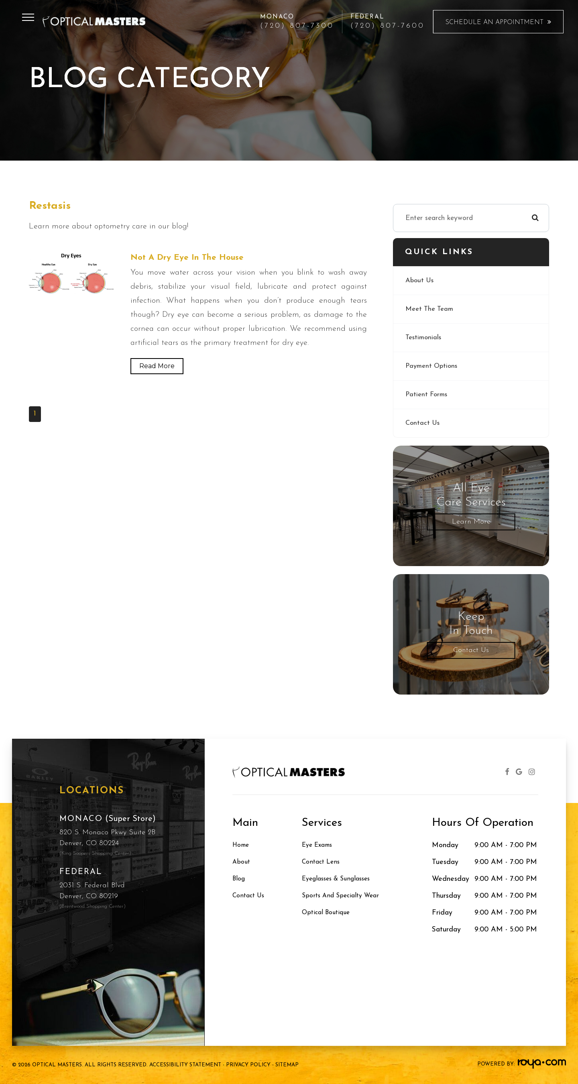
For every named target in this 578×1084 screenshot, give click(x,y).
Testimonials (424, 337)
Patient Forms (427, 394)
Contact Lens (323, 862)
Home (242, 845)
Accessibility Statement (185, 1065)
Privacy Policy (248, 1065)
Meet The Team (431, 309)
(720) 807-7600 (387, 26)
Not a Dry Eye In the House (190, 258)
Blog (239, 879)
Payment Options (433, 366)
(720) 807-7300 (297, 26)
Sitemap (287, 1065)
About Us (420, 280)
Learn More (471, 522)
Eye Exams (319, 845)
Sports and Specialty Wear (345, 895)
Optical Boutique (329, 912)
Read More (157, 367)
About (242, 862)
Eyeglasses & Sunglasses (341, 879)
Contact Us (423, 423)
